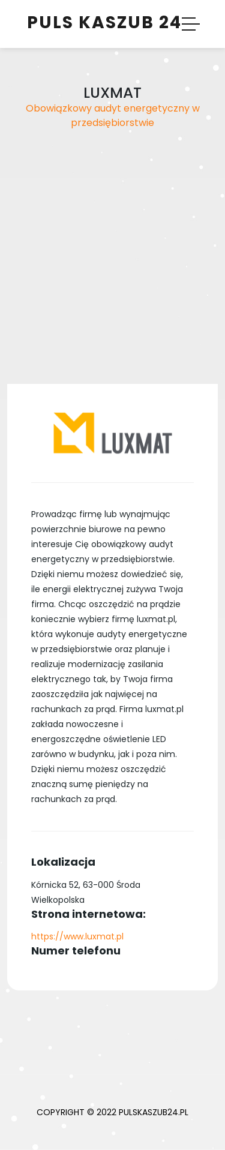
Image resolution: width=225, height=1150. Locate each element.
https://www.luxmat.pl (77, 936)
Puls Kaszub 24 (104, 22)
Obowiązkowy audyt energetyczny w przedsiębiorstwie (113, 115)
